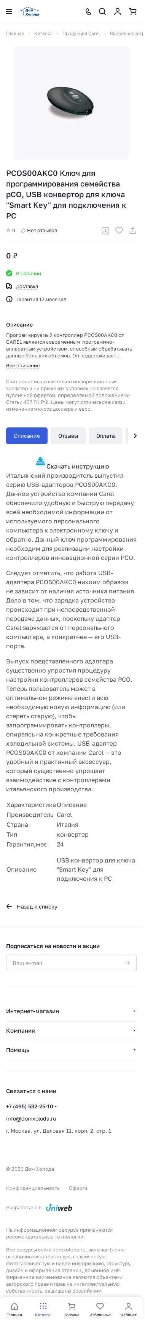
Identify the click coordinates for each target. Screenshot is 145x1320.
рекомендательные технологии (44, 1237)
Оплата (105, 435)
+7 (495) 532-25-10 (29, 1106)
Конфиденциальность (33, 1188)
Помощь (17, 1049)
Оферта (78, 1188)
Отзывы (68, 435)
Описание (27, 435)
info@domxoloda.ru (31, 1118)
